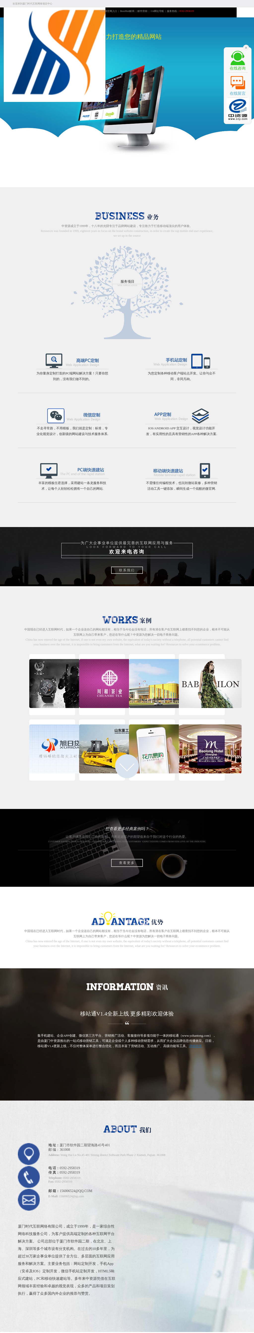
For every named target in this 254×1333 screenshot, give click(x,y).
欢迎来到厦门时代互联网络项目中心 (32, 3)
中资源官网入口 (108, 11)
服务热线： (180, 11)
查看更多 (127, 863)
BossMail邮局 (127, 11)
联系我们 (127, 570)
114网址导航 (157, 11)
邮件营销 (142, 11)
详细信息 (195, 1046)
